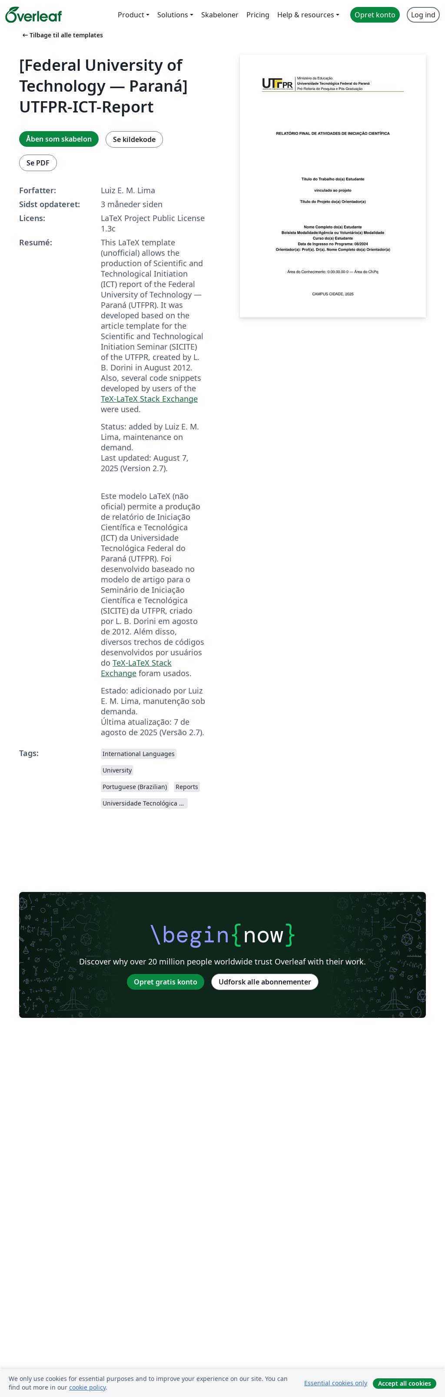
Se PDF (38, 163)
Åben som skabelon (59, 139)
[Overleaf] (33, 15)
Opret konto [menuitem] (375, 15)
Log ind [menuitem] (423, 15)
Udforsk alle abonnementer (265, 982)
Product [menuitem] (131, 15)
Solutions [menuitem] (172, 15)
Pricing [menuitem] (257, 15)
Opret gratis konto (165, 982)
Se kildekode (134, 139)
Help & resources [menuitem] (305, 15)
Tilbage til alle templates (62, 35)
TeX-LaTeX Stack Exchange (149, 398)
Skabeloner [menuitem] (220, 15)
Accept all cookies (404, 1383)
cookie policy (87, 1387)
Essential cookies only (335, 1383)
